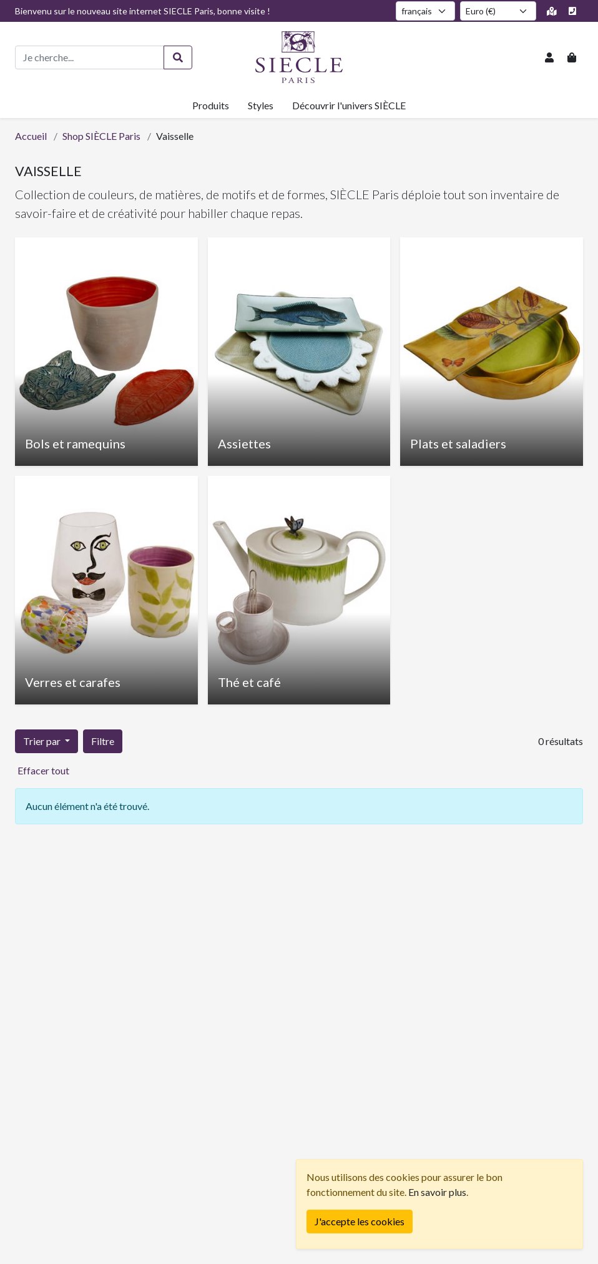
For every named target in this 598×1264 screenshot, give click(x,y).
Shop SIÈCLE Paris (101, 136)
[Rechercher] (178, 57)
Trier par (42, 741)
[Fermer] (359, 1221)
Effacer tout (43, 770)
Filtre (102, 741)
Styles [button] (260, 105)
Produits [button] (210, 105)
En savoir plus (437, 1192)
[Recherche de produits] (89, 57)
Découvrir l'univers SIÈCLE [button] (349, 105)
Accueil (31, 136)
